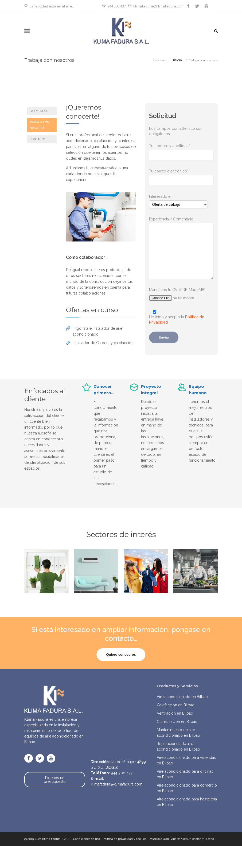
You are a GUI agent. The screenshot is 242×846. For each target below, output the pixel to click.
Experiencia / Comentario (181, 219)
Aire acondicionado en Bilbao (182, 697)
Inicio (177, 60)
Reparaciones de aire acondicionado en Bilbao (178, 746)
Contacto (37, 139)
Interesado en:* (181, 196)
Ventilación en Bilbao (175, 713)
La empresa (39, 111)
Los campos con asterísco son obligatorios (175, 131)
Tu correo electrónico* (181, 171)
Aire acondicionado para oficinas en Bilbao (185, 774)
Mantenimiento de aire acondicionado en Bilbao (178, 733)
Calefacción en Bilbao (175, 705)
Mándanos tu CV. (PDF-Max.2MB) (181, 290)
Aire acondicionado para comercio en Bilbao (187, 788)
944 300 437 (116, 6)
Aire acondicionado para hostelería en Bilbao (187, 802)
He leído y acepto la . (181, 316)
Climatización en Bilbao (177, 721)
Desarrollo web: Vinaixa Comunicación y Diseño (181, 839)
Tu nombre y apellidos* (181, 146)
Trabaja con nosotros (203, 60)
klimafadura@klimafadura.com (158, 6)
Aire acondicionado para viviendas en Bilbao (186, 760)
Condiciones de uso (86, 839)
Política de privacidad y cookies (124, 839)
